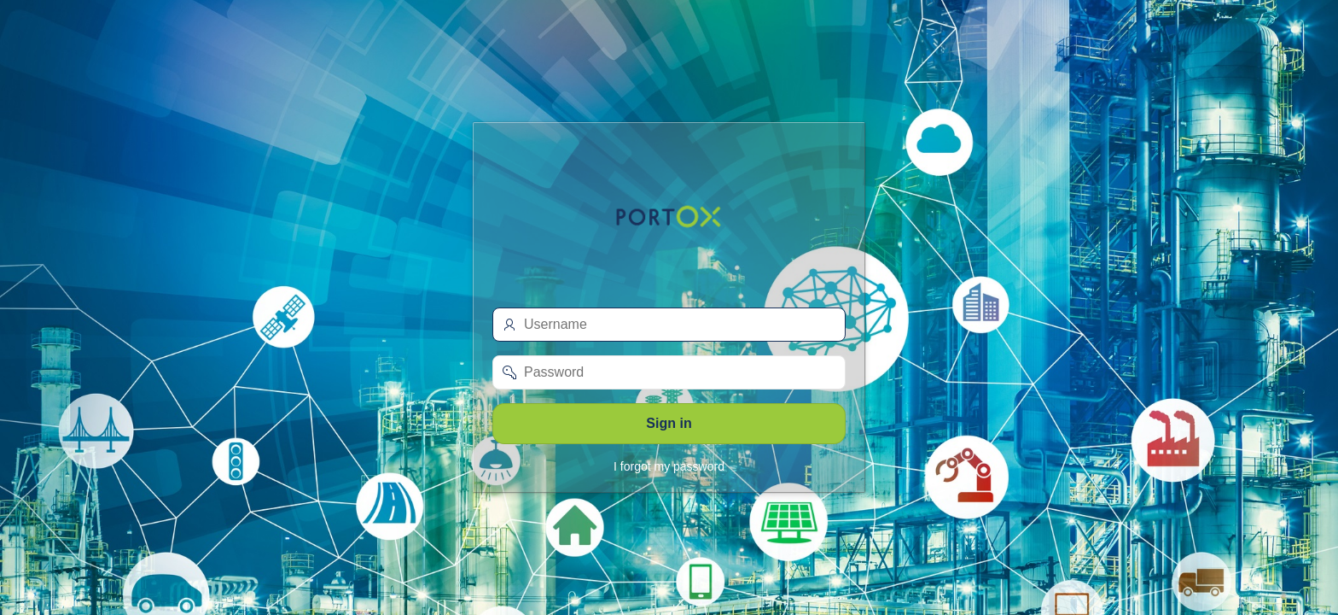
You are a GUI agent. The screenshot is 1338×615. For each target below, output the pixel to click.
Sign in (668, 423)
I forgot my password (669, 466)
